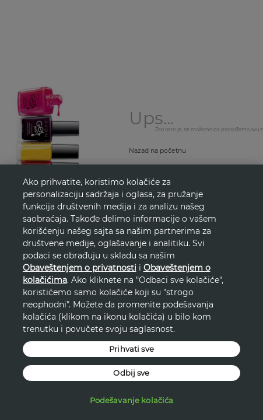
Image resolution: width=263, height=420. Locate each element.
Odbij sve (131, 372)
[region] (131, 292)
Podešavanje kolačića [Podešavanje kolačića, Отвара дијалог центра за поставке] (132, 400)
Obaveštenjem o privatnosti (79, 267)
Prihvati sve (131, 349)
